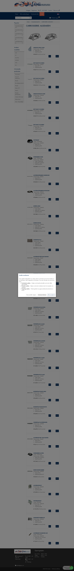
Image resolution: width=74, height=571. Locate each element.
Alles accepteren (51, 295)
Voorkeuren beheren (42, 295)
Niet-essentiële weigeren (31, 295)
